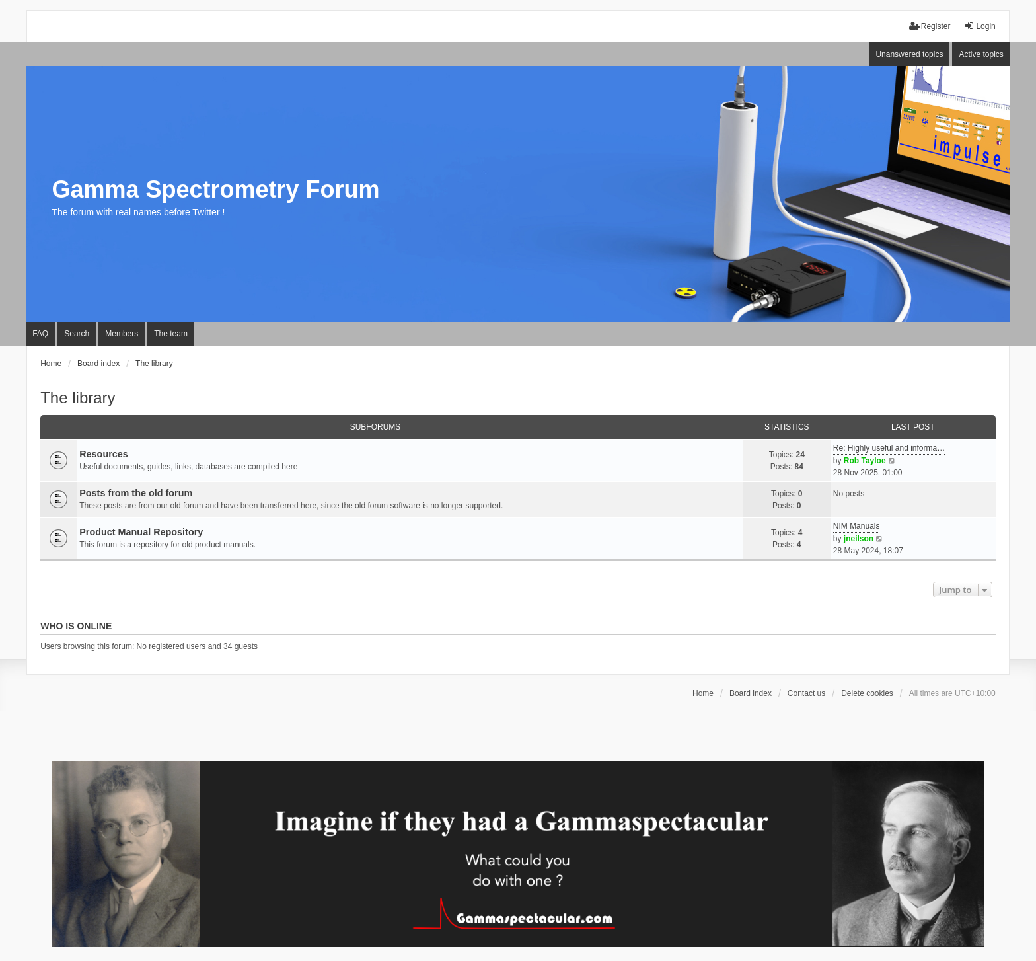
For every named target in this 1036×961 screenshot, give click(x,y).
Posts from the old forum (135, 493)
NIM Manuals (856, 526)
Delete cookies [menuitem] (867, 693)
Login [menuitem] (979, 26)
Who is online (76, 626)
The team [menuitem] (171, 333)
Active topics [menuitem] (981, 54)
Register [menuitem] (930, 26)
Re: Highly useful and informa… (889, 448)
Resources (103, 454)
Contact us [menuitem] (806, 693)
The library (77, 397)
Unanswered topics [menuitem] (909, 54)
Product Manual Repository (141, 532)
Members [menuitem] (121, 333)
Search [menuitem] (76, 333)
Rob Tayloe (865, 460)
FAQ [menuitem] (40, 333)
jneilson (858, 538)
